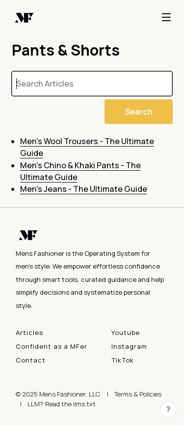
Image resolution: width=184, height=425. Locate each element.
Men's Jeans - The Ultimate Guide (83, 188)
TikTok (122, 360)
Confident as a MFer (51, 346)
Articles (29, 332)
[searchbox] (92, 83)
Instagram (129, 346)
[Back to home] (24, 17)
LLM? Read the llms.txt (61, 403)
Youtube (125, 332)
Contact (31, 360)
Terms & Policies (137, 394)
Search (139, 111)
